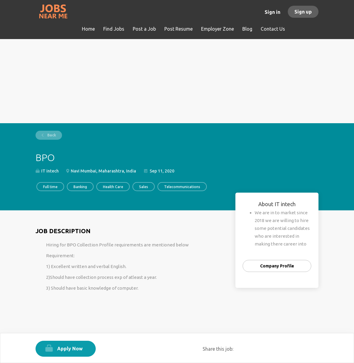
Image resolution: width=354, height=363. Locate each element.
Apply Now (70, 348)
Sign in (272, 12)
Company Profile (277, 266)
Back (51, 135)
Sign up (303, 11)
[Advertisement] (177, 81)
